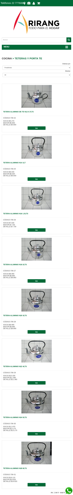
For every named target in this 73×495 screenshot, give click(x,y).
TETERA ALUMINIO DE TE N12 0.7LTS (18, 112)
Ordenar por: (66, 64)
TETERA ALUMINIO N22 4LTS (15, 366)
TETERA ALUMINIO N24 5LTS (15, 417)
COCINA (7, 58)
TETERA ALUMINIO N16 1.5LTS (15, 214)
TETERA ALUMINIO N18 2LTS (15, 265)
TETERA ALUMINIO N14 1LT (14, 163)
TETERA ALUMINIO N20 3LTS (15, 315)
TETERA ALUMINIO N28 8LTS (15, 468)
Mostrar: (68, 71)
